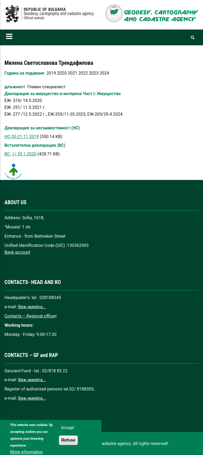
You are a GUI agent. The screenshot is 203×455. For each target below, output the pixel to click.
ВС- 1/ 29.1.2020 (20, 153)
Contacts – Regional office (29, 316)
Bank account (17, 252)
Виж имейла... (32, 306)
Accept (67, 431)
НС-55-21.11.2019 (21, 136)
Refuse (68, 444)
